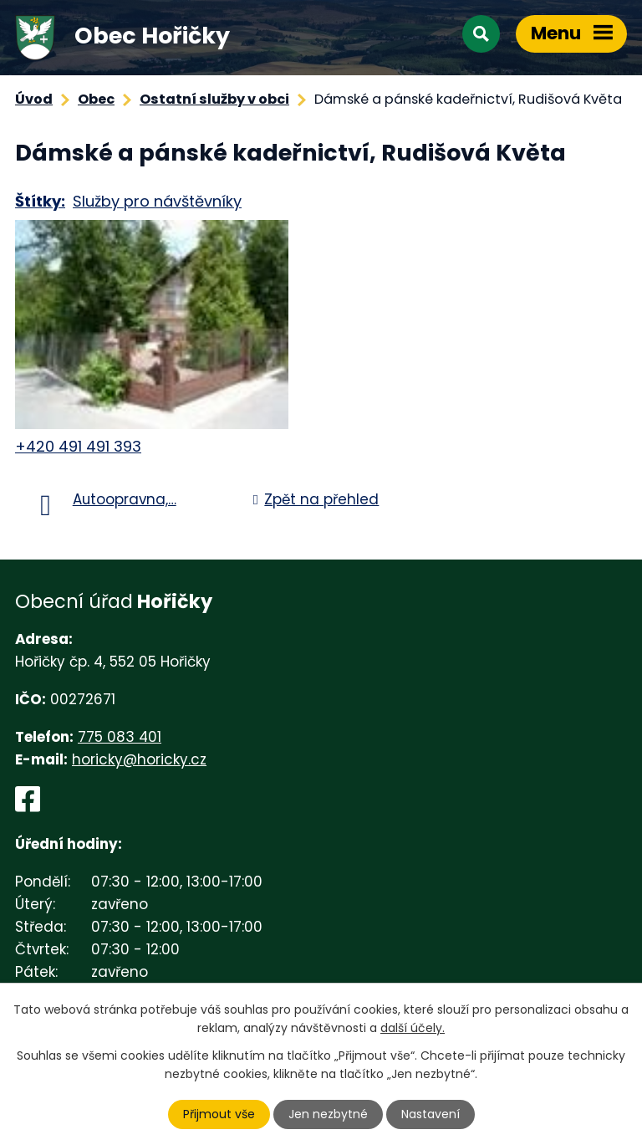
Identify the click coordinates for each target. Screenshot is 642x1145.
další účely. (412, 1028)
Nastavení (430, 1114)
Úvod (34, 99)
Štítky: (40, 201)
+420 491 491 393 (78, 446)
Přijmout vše (219, 1114)
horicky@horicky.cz (139, 759)
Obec (96, 99)
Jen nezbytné (328, 1114)
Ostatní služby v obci (214, 99)
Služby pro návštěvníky (157, 201)
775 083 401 (119, 737)
